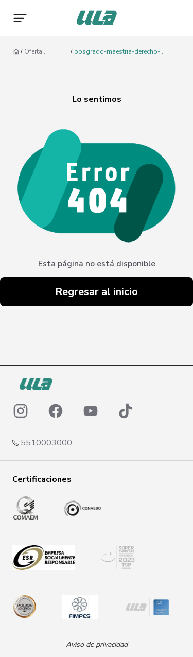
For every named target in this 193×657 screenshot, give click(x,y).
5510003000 (46, 443)
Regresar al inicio (96, 292)
